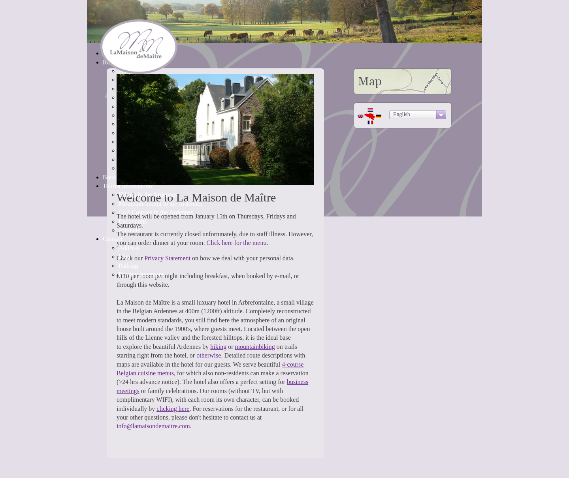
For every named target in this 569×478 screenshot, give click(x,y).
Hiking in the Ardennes (148, 194)
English (401, 114)
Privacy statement (141, 274)
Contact (112, 238)
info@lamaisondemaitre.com (153, 426)
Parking (128, 265)
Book (110, 177)
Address (129, 248)
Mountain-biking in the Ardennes (161, 203)
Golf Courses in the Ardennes (156, 212)
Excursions (133, 221)
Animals (129, 230)
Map (124, 256)
